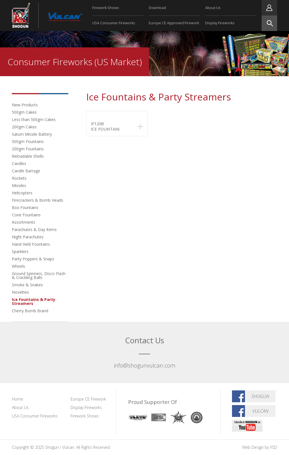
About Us (213, 7)
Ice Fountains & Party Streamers (33, 301)
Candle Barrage (26, 170)
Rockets (19, 178)
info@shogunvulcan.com (145, 365)
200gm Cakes (24, 126)
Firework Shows (105, 7)
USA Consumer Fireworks (113, 23)
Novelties (20, 292)
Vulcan (260, 411)
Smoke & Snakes (27, 284)
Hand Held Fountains (31, 244)
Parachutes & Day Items (34, 229)
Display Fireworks (220, 23)
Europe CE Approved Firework (174, 23)
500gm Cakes (24, 112)
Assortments (23, 222)
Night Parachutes (27, 236)
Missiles (19, 185)
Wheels (18, 266)
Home (17, 399)
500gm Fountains (28, 141)
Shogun (260, 396)
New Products (25, 104)
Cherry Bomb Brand (30, 310)
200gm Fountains (28, 148)
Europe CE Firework (88, 399)
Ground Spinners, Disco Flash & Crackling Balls (38, 275)
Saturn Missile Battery (32, 134)
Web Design (253, 447)
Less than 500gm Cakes (34, 119)
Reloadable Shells (28, 156)
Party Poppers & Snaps (33, 258)
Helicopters (22, 192)
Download (157, 7)
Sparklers (20, 251)
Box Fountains (25, 207)
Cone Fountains (26, 214)
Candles (19, 163)
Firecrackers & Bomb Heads (37, 200)
